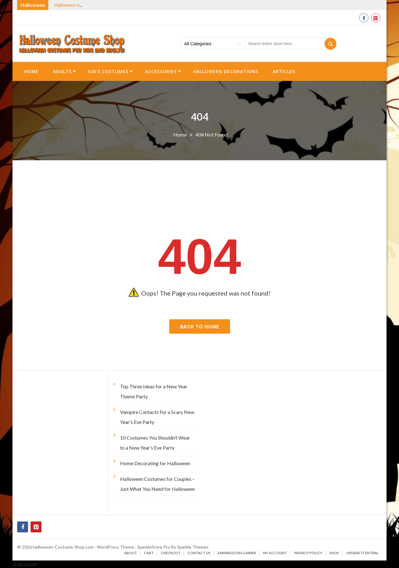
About (130, 553)
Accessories (161, 71)
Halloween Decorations (225, 71)
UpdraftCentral (362, 553)
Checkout (170, 553)
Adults (62, 71)
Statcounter (25, 564)
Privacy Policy (308, 553)
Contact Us (199, 553)
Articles (284, 71)
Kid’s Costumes (108, 71)
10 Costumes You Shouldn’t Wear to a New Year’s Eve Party (155, 443)
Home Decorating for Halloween (155, 463)
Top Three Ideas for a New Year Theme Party (153, 391)
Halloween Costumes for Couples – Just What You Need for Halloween (157, 484)
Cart (149, 553)
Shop (334, 553)
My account (275, 553)
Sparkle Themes (193, 547)
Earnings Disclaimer (237, 553)
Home (31, 71)
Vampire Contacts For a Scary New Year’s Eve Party (157, 417)
